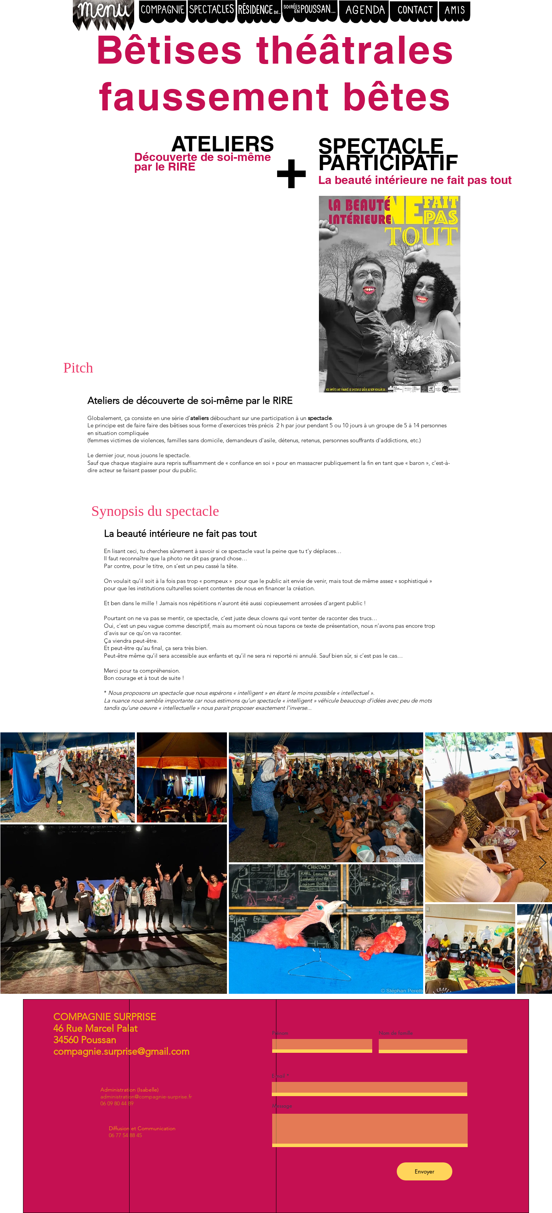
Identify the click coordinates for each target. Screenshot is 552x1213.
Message (282, 1105)
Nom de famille (396, 1033)
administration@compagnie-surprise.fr (146, 1096)
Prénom (280, 1033)
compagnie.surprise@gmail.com (121, 1051)
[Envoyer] (424, 1171)
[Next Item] (542, 863)
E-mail (278, 1075)
